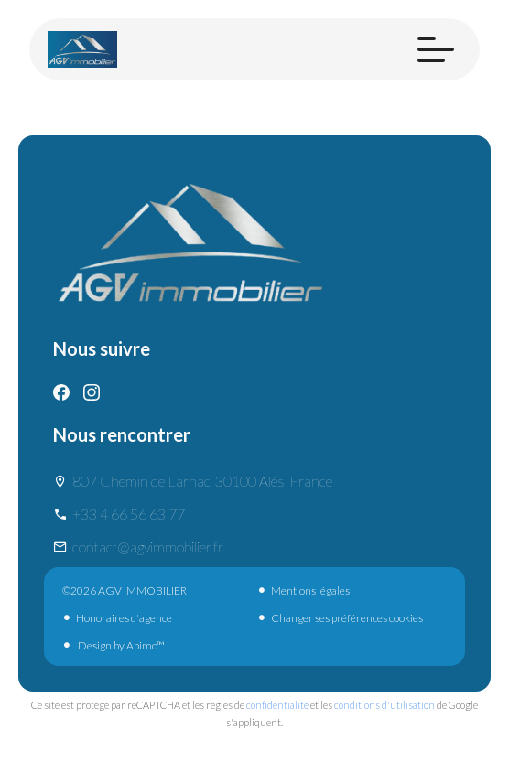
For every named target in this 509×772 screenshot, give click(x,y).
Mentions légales (310, 590)
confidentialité (277, 705)
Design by (120, 645)
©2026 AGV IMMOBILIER (124, 590)
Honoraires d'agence (124, 618)
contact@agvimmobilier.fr (147, 546)
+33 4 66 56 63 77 (128, 513)
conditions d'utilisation (384, 705)
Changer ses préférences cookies (347, 618)
